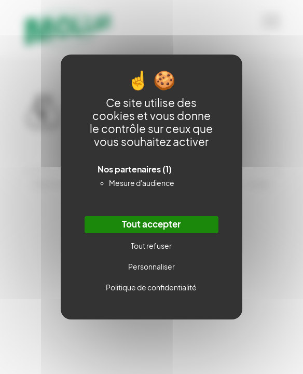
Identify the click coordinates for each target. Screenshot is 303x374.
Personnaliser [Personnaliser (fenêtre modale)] (151, 266)
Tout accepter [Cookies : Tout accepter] (151, 224)
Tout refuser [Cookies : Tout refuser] (151, 246)
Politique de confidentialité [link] (151, 287)
